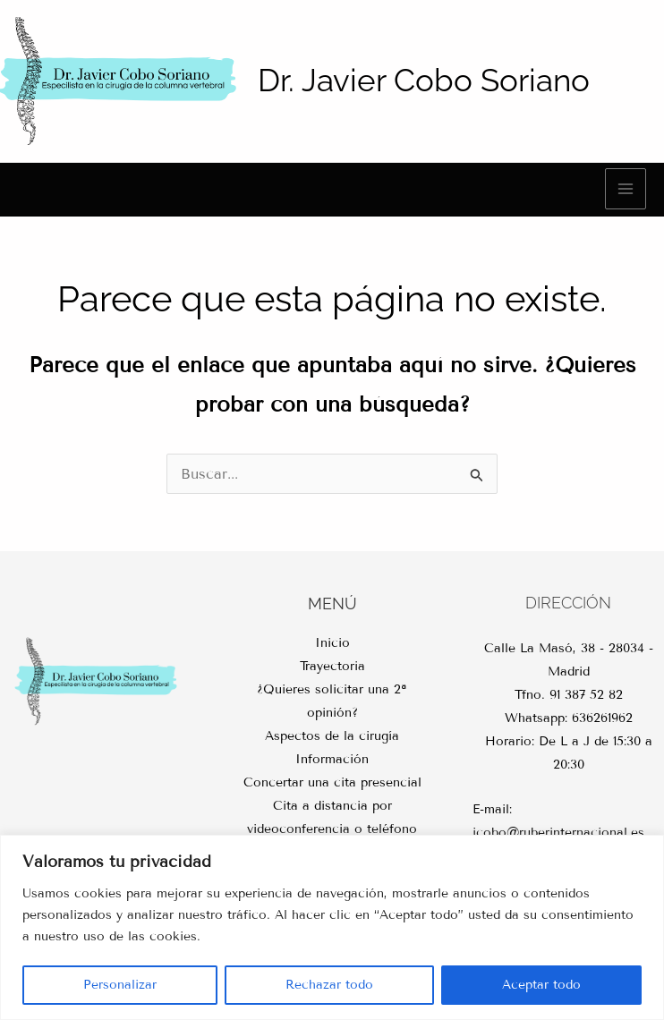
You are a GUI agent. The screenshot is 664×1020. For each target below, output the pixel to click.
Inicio (332, 642)
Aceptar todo (541, 984)
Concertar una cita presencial (332, 782)
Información (332, 759)
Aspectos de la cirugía (332, 736)
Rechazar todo (329, 984)
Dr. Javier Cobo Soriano (424, 80)
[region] (332, 927)
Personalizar (120, 984)
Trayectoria (332, 666)
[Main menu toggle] (625, 188)
